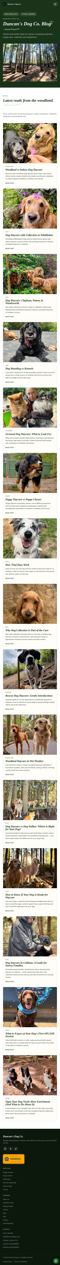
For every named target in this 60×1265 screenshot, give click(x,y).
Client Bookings (8, 1223)
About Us (6, 1199)
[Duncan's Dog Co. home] (11, 4)
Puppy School (7, 1176)
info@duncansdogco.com (11, 1237)
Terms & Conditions (20, 1261)
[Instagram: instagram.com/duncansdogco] (5, 1149)
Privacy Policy (7, 1261)
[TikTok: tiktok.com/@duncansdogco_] (16, 1149)
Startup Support (8, 1206)
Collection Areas (8, 1203)
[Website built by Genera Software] (13, 1159)
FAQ (4, 1216)
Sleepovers (6, 1179)
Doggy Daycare (8, 1172)
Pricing (5, 1189)
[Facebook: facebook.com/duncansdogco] (10, 1149)
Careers (5, 1209)
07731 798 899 (8, 1233)
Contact (5, 1220)
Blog (4, 1213)
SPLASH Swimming (9, 1183)
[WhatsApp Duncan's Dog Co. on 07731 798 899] (56, 1261)
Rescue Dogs (7, 1186)
